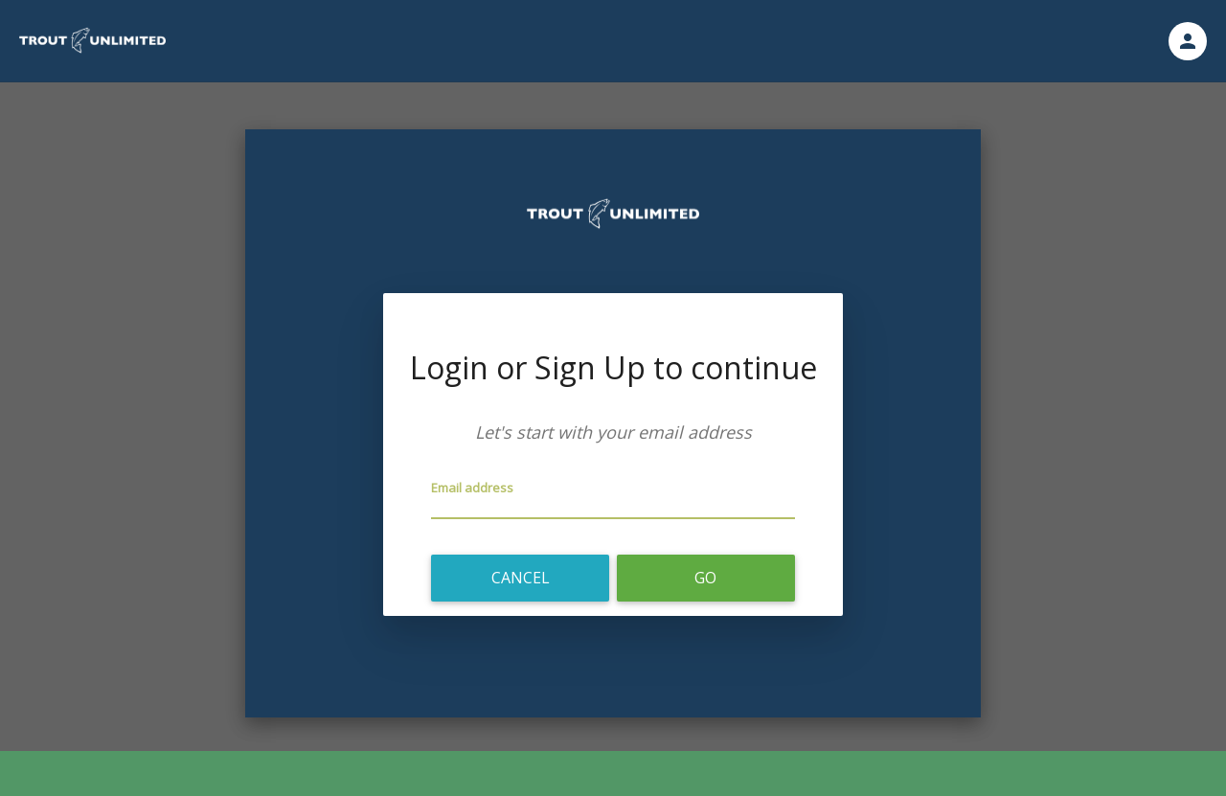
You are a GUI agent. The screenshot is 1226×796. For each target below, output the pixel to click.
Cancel (520, 577)
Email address (472, 487)
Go (705, 577)
